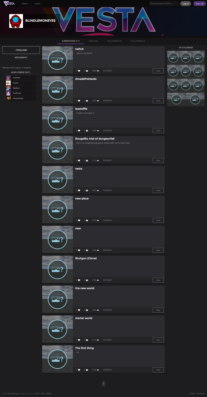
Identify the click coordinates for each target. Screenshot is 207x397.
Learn (37, 3)
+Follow (21, 50)
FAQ (43, 393)
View (158, 71)
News (25, 3)
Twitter (192, 393)
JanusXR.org (13, 393)
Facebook (201, 393)
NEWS (48, 393)
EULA (37, 393)
